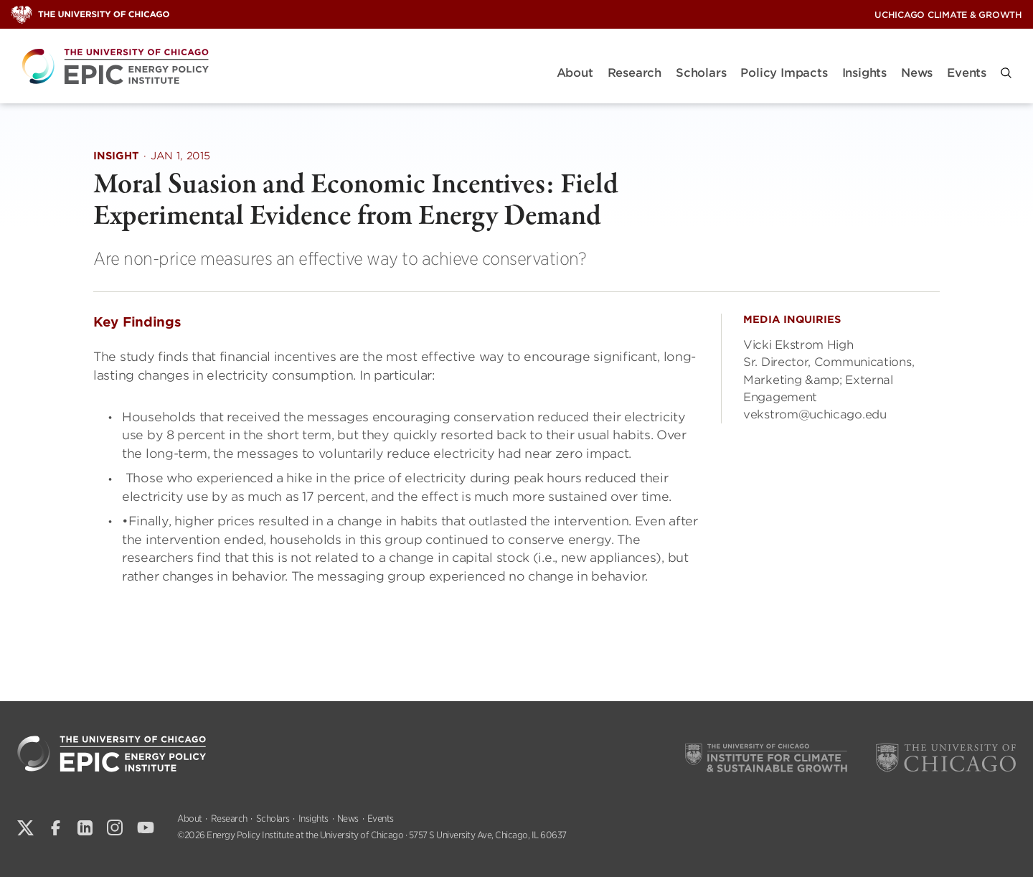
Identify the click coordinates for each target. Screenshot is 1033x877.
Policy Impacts (783, 73)
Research (634, 73)
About (575, 73)
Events (966, 73)
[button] (1006, 72)
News (917, 73)
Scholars (701, 73)
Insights (864, 73)
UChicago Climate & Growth (948, 14)
